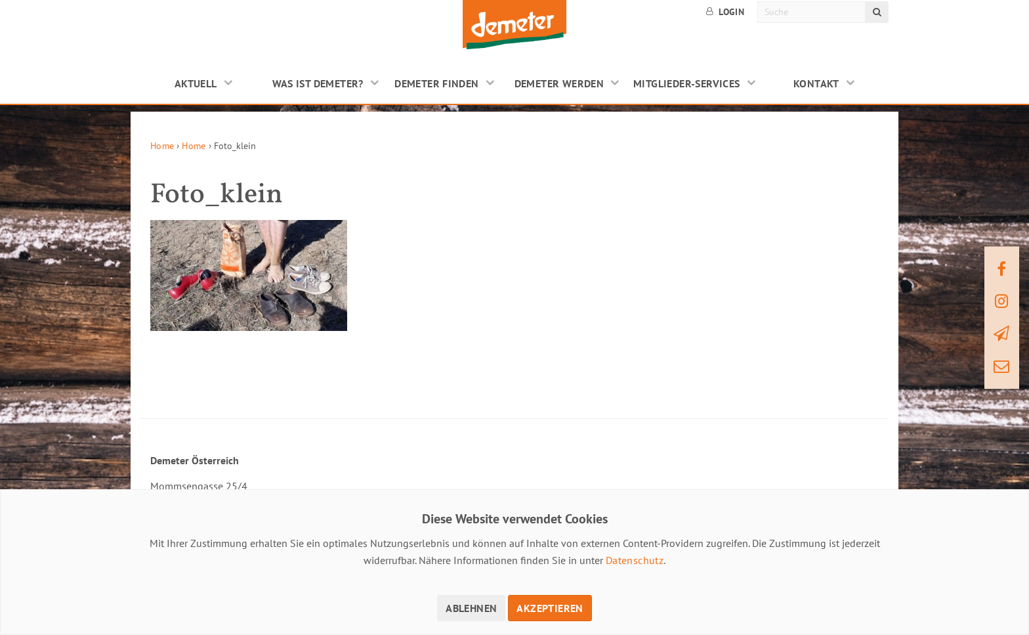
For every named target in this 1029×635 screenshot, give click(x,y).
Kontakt (816, 83)
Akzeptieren (549, 608)
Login (725, 12)
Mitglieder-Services (686, 83)
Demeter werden (559, 83)
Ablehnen (471, 608)
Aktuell (196, 83)
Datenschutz (634, 560)
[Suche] (811, 12)
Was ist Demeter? (318, 83)
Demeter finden (436, 83)
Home (162, 146)
